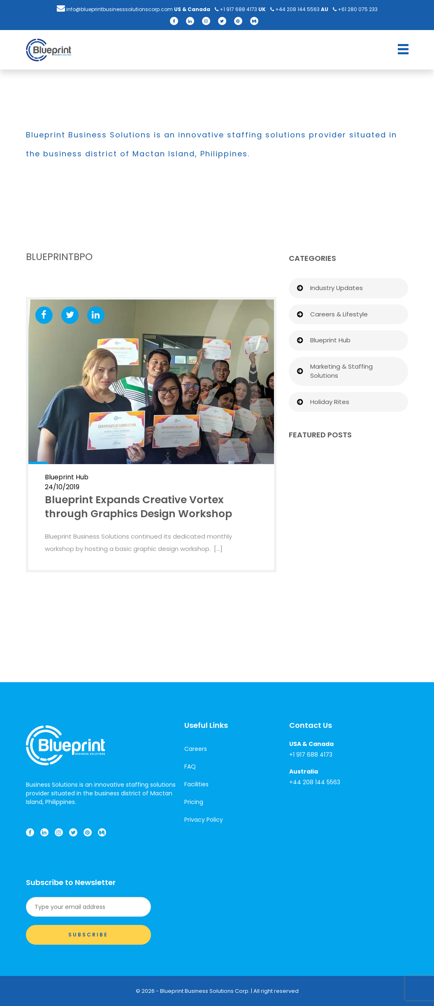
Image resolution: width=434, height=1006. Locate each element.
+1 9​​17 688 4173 (236, 9)
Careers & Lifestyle (339, 314)
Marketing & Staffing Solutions (341, 371)
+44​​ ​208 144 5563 (295, 9)
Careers (195, 749)
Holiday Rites (329, 401)
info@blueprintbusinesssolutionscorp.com (115, 9)
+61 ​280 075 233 (355, 9)
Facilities (196, 784)
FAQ (190, 766)
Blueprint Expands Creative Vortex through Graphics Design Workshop (138, 507)
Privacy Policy (203, 819)
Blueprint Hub (330, 340)
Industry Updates (336, 287)
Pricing (193, 802)
